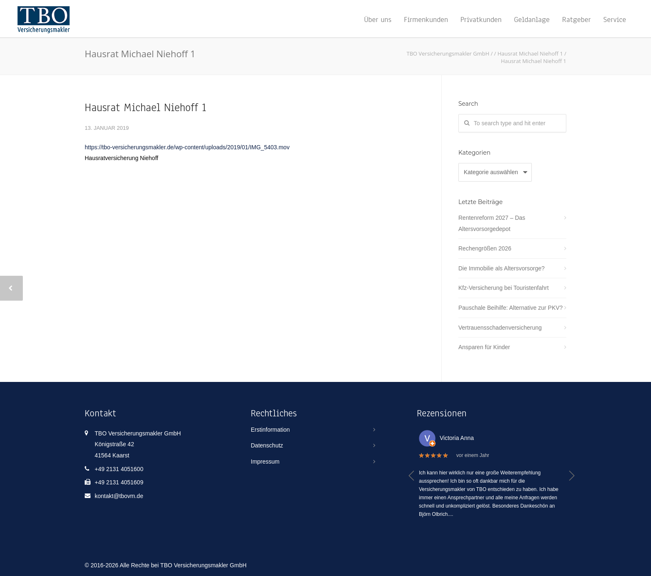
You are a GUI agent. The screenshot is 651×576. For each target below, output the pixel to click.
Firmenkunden (426, 19)
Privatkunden (481, 19)
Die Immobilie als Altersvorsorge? (501, 268)
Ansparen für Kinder (484, 347)
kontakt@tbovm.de (119, 496)
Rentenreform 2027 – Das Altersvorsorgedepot (491, 223)
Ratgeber (576, 19)
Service (614, 19)
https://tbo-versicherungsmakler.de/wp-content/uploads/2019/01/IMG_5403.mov (187, 147)
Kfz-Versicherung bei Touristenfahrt (503, 287)
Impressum (265, 461)
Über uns (378, 19)
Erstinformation (270, 429)
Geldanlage (532, 19)
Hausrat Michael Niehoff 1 (145, 107)
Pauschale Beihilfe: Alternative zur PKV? (510, 307)
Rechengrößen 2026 (485, 248)
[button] (412, 476)
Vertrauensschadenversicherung (500, 327)
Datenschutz (267, 445)
